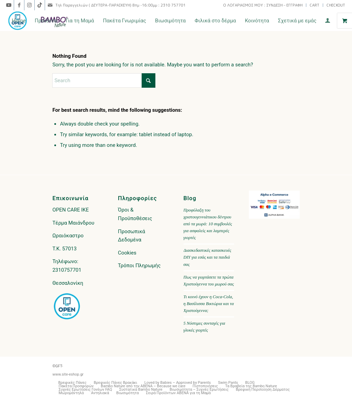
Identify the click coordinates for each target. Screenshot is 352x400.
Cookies (127, 253)
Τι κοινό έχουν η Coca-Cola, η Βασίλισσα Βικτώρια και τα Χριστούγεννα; (209, 303)
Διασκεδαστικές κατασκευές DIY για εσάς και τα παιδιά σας (207, 257)
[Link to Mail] (50, 5)
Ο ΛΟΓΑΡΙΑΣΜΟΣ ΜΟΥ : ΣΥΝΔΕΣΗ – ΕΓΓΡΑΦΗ (262, 5)
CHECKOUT (336, 5)
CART (314, 5)
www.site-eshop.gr (68, 374)
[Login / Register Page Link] (327, 21)
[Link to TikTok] (40, 5)
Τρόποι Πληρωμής (139, 265)
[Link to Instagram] (29, 5)
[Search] (103, 80)
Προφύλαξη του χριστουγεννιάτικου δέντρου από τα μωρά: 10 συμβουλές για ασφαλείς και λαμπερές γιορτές (208, 224)
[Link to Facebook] (19, 5)
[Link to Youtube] (9, 5)
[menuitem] (263, 5)
